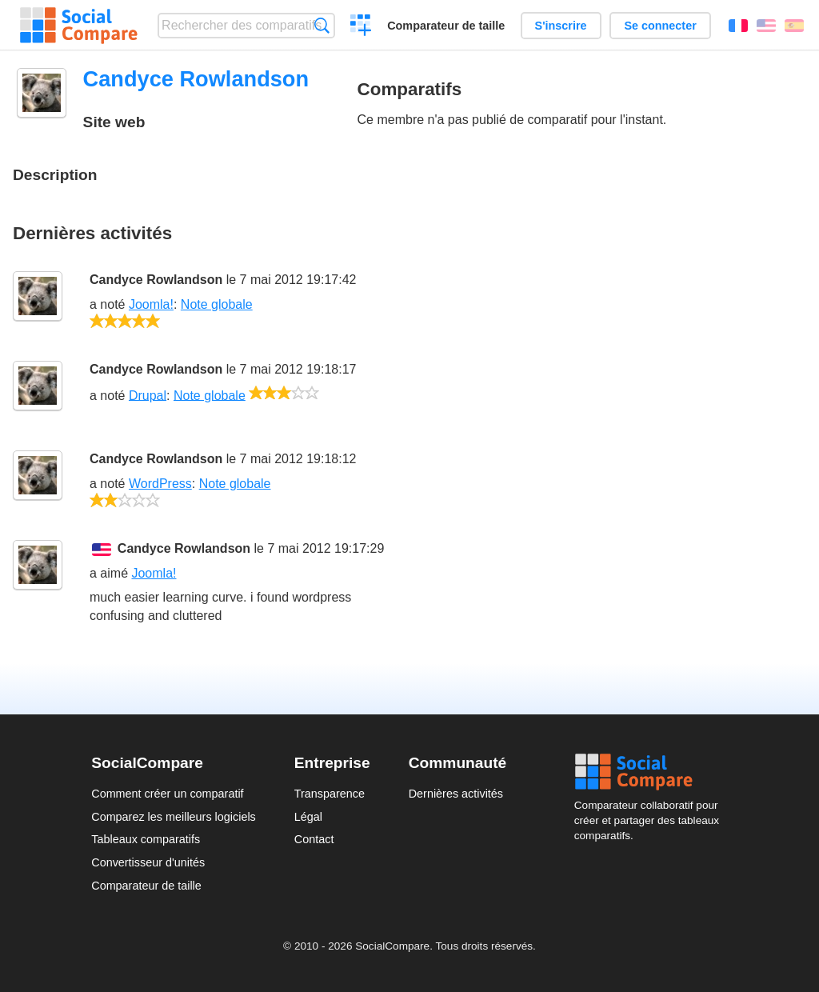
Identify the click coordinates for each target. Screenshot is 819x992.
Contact (314, 839)
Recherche (322, 25)
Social (651, 772)
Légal (308, 816)
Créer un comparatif (361, 27)
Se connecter (660, 25)
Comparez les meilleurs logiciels (173, 816)
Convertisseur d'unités (148, 862)
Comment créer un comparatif (167, 793)
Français (738, 25)
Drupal (147, 395)
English (766, 25)
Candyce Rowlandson (156, 279)
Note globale (217, 304)
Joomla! (151, 304)
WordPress (160, 483)
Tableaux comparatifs (145, 839)
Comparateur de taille (446, 25)
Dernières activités (456, 793)
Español (794, 25)
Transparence (329, 793)
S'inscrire (561, 25)
